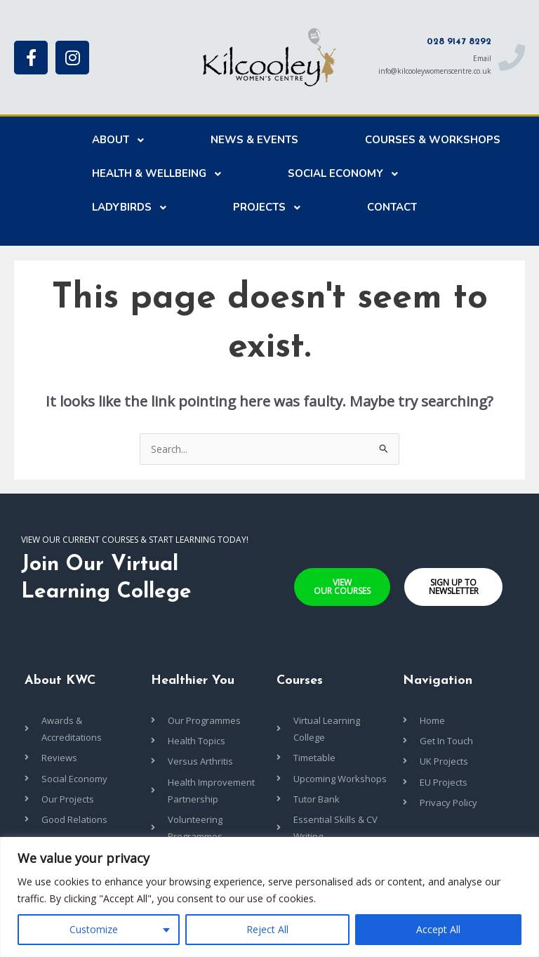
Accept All (438, 929)
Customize (93, 929)
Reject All (267, 929)
